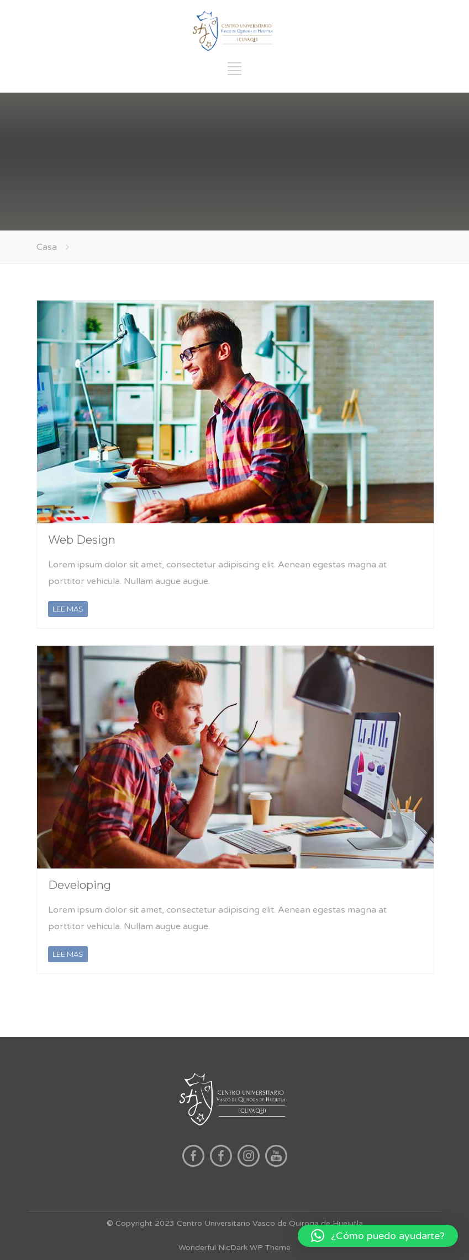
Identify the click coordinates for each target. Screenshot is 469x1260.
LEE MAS (67, 608)
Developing (79, 885)
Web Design (81, 539)
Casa (46, 247)
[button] (378, 1236)
